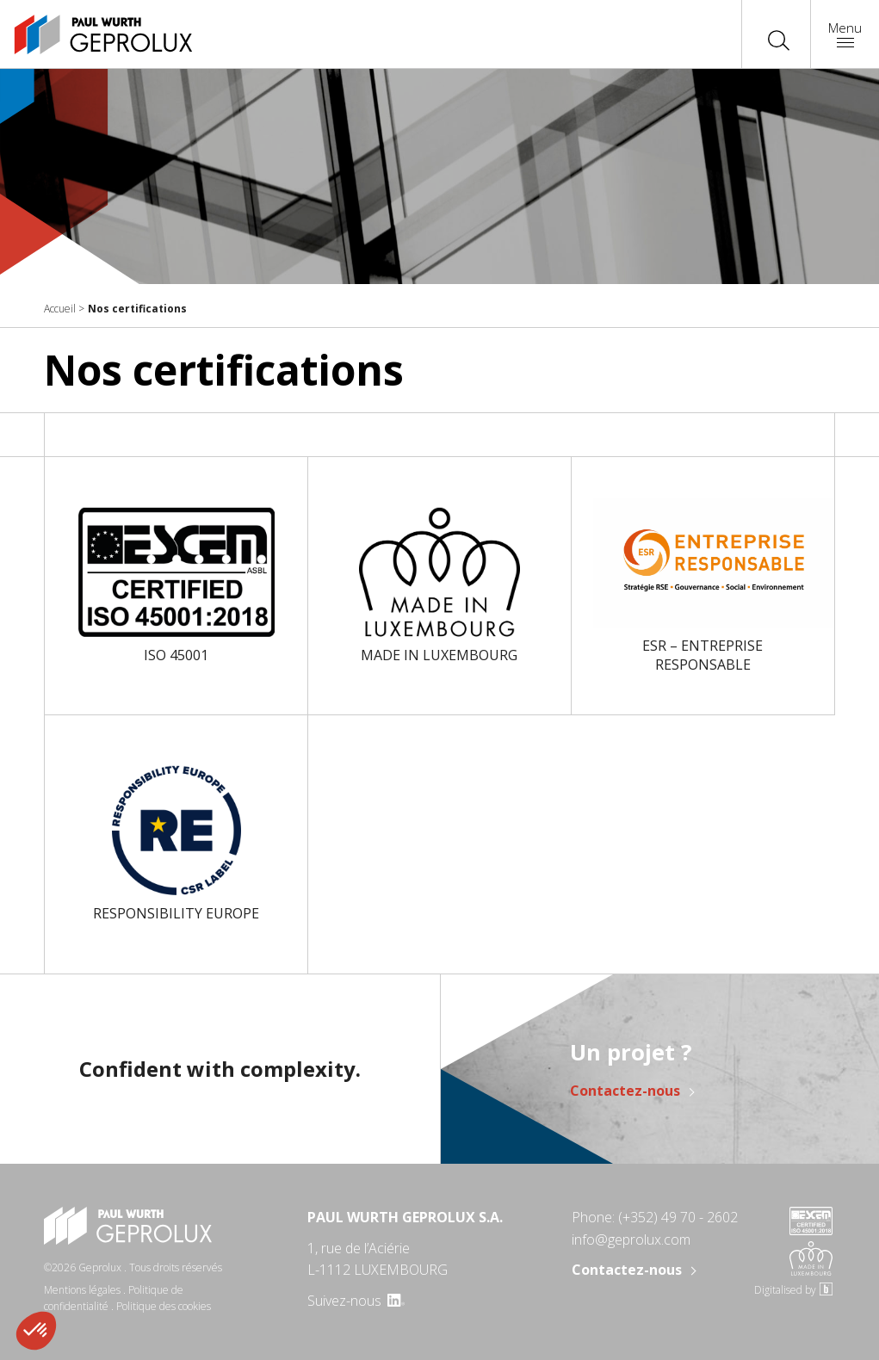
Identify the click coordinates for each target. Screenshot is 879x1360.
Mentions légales (82, 1290)
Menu (845, 33)
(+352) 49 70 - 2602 (678, 1217)
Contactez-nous (625, 1090)
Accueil (60, 308)
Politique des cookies (163, 1306)
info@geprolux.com (631, 1239)
